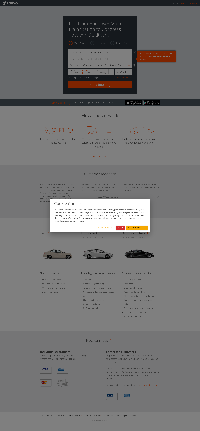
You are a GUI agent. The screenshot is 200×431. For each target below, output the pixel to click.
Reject (120, 228)
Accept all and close (137, 228)
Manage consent (105, 228)
